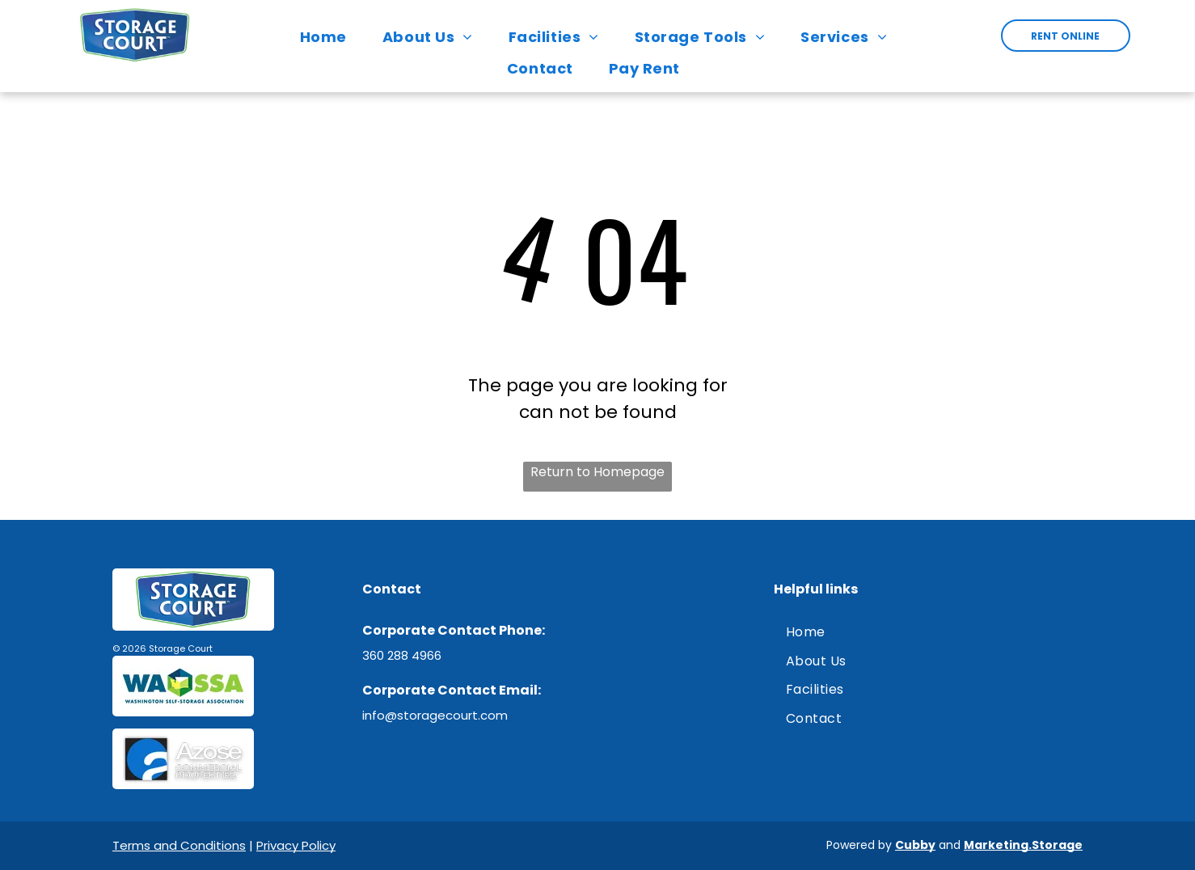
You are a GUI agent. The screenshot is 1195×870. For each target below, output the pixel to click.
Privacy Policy (296, 845)
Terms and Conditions (179, 845)
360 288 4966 (401, 655)
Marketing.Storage (1023, 845)
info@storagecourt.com (435, 715)
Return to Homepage (597, 471)
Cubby (915, 845)
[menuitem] (327, 37)
